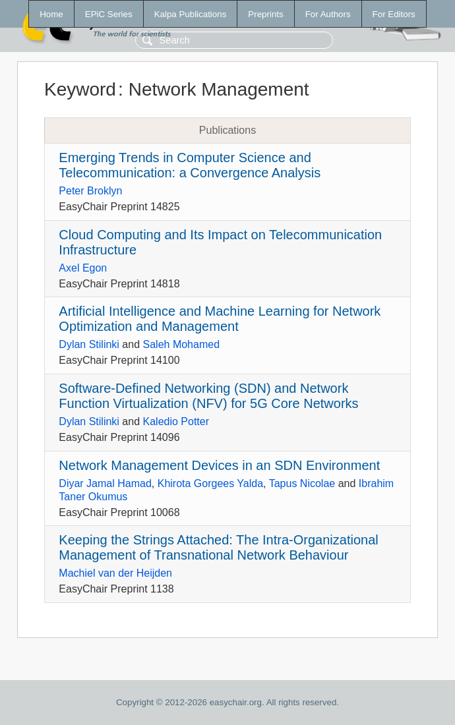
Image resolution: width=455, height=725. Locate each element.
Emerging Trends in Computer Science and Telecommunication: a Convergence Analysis (189, 165)
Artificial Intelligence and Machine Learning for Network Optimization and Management (219, 319)
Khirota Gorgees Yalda (210, 483)
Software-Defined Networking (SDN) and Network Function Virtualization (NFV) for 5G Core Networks (208, 396)
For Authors (328, 14)
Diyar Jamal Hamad (105, 483)
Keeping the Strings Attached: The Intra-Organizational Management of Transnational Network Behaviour (218, 547)
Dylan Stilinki (89, 344)
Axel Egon (83, 268)
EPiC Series (109, 14)
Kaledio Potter (176, 421)
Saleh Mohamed (181, 344)
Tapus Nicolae (302, 483)
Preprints (265, 14)
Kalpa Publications (190, 14)
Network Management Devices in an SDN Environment (219, 465)
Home (51, 14)
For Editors (394, 14)
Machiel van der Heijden (115, 573)
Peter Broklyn (90, 190)
